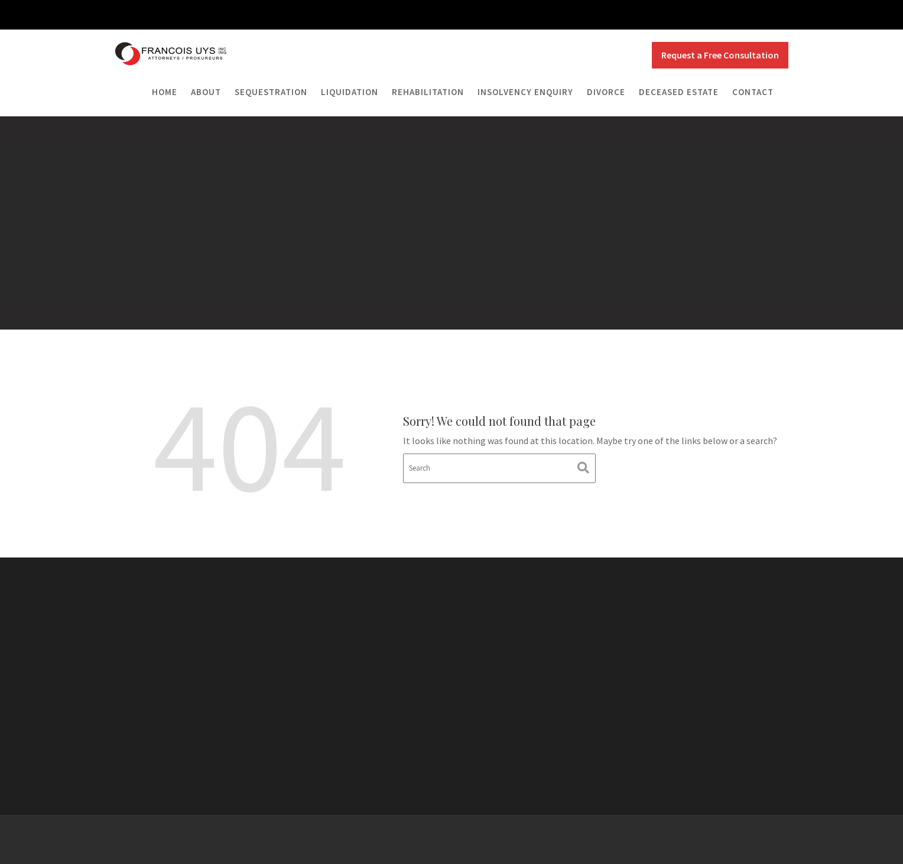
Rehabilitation (428, 91)
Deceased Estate (679, 91)
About (206, 91)
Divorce (606, 91)
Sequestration (271, 91)
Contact (753, 91)
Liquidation (349, 91)
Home (164, 91)
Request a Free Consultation (720, 55)
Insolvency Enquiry (525, 91)
